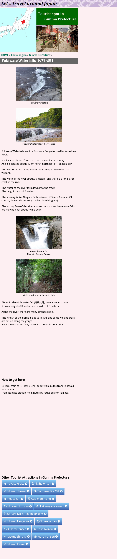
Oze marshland (41, 498)
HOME (4, 55)
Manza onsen (46, 536)
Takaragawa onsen (51, 506)
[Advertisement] (57, 351)
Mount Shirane (17, 536)
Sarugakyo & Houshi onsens (25, 514)
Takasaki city (15, 483)
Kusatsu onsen (16, 529)
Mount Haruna (16, 491)
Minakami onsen (18, 506)
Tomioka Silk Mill (48, 491)
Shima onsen (48, 521)
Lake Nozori (45, 529)
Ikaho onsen (43, 483)
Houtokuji (13, 498)
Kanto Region (18, 55)
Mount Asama (16, 544)
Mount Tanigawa (18, 521)
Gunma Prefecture (39, 55)
